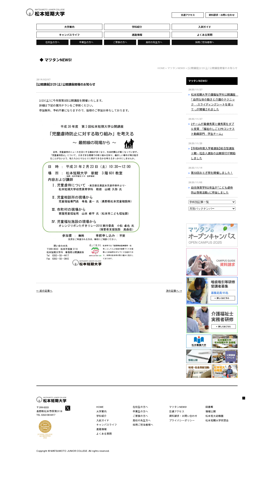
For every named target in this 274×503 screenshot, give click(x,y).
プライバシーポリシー (182, 420)
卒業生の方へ (86, 42)
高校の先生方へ (154, 42)
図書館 (209, 406)
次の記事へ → (174, 290)
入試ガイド (102, 420)
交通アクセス (188, 15)
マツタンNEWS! (212, 83)
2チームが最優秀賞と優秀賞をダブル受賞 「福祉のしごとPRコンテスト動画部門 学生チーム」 (213, 128)
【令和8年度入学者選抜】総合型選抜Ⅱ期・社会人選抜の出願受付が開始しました (213, 153)
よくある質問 (104, 433)
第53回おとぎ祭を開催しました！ (212, 172)
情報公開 (211, 411)
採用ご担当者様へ (204, 42)
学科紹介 (101, 415)
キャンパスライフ (106, 424)
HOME (161, 68)
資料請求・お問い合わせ (222, 15)
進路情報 (101, 429)
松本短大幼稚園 (214, 415)
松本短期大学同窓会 (217, 420)
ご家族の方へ (120, 42)
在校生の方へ (52, 42)
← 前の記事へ (44, 290)
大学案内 (101, 411)
